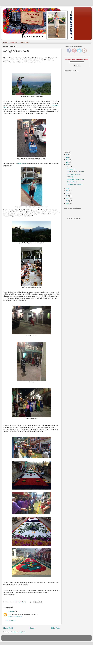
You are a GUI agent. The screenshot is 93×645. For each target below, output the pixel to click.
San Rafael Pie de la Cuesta (75, 179)
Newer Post (8, 628)
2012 (67, 193)
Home (31, 628)
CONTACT (14, 42)
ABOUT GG (24, 42)
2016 (67, 164)
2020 (67, 157)
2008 (67, 203)
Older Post (55, 628)
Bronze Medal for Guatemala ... (76, 171)
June (69, 167)
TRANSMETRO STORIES (74, 184)
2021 (67, 154)
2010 (67, 198)
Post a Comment (11, 620)
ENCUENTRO (71, 169)
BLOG (5, 42)
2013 (67, 190)
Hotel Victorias (21, 163)
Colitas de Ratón (72, 182)
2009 (67, 201)
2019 (67, 159)
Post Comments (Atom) (18, 632)
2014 (67, 188)
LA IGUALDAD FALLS (73, 174)
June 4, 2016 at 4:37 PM (15, 616)
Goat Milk (70, 176)
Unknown (11, 611)
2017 (67, 162)
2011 (67, 196)
